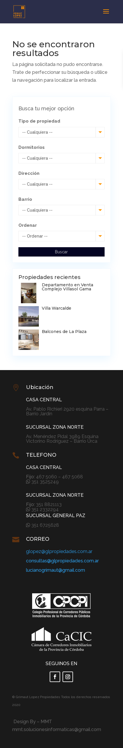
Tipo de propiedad (39, 121)
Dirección (28, 173)
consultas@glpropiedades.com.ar (62, 561)
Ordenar (27, 225)
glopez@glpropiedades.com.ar (59, 551)
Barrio (25, 199)
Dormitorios (31, 147)
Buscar (61, 252)
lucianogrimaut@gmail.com (55, 570)
